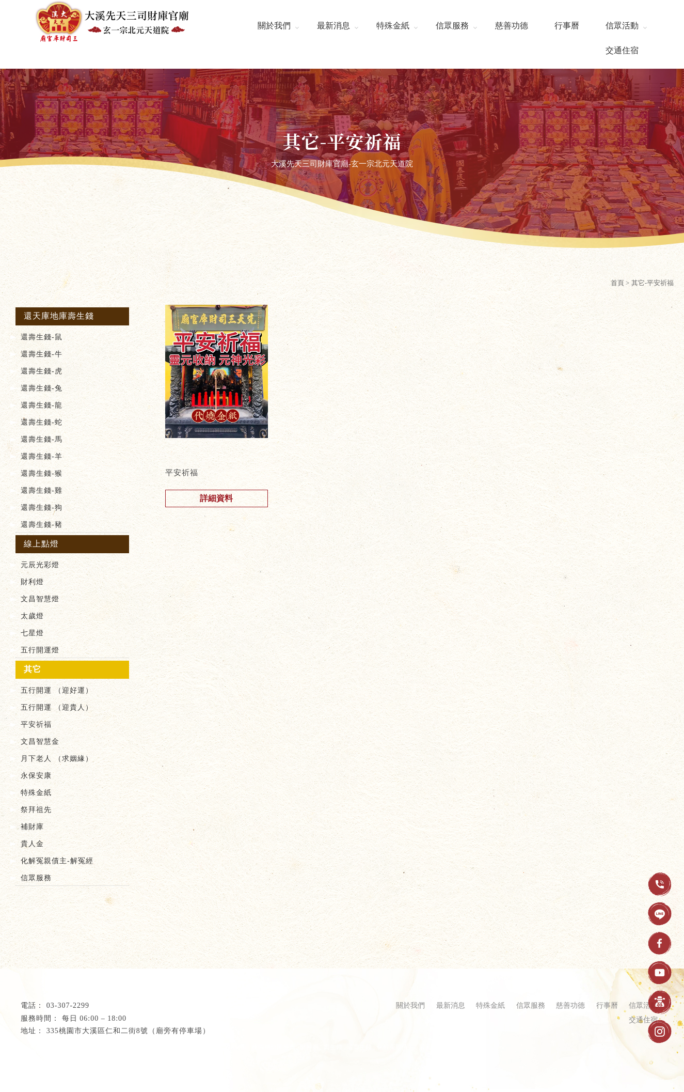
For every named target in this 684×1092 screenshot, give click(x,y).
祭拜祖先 (36, 810)
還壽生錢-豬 (41, 524)
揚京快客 (73, 1071)
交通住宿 (622, 50)
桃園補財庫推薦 (273, 1047)
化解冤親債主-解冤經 (57, 861)
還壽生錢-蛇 (41, 422)
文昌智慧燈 (40, 599)
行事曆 (566, 25)
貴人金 (32, 844)
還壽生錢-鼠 (41, 337)
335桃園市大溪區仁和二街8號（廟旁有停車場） (128, 1031)
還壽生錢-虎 (41, 371)
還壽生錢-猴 (41, 473)
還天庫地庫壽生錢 (59, 315)
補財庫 (32, 827)
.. (146, 1071)
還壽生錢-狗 (41, 507)
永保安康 (36, 775)
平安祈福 (36, 724)
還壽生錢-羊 (41, 456)
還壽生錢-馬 (41, 439)
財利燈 (32, 582)
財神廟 (309, 1047)
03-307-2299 (67, 1005)
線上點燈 (41, 543)
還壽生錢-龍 (41, 405)
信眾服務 (452, 25)
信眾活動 (622, 25)
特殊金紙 (392, 25)
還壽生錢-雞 (41, 490)
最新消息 (333, 25)
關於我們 (274, 25)
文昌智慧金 (40, 741)
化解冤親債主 (395, 1047)
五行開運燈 (40, 650)
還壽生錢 (359, 1047)
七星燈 (32, 633)
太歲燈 (32, 616)
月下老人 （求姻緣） (57, 758)
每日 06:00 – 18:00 (94, 1018)
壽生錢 (333, 1047)
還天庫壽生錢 (437, 1047)
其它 (32, 669)
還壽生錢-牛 (41, 354)
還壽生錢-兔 (41, 388)
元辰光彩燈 (40, 565)
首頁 (617, 283)
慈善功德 (511, 25)
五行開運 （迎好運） (57, 690)
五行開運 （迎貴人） (57, 707)
